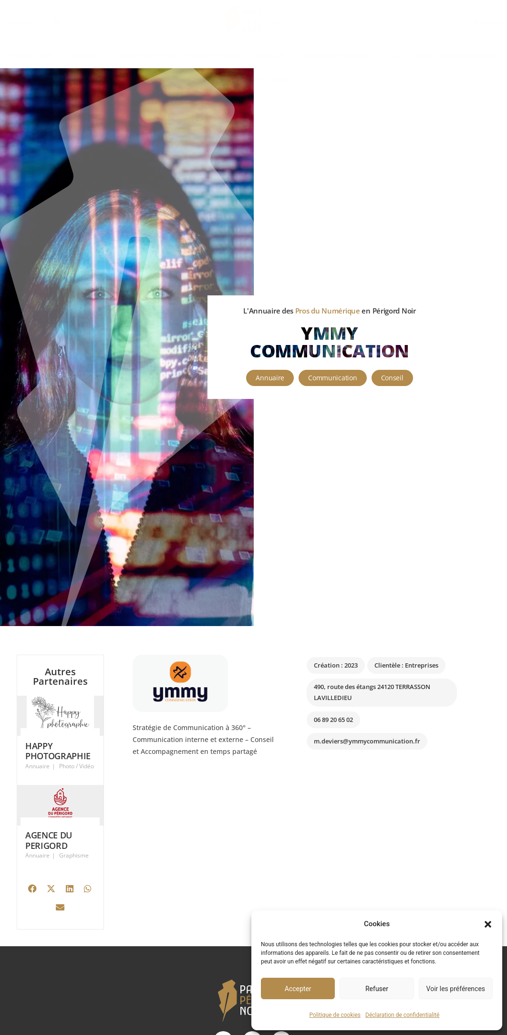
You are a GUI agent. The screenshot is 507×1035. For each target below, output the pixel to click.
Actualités (83, 55)
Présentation (31, 55)
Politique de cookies (335, 1015)
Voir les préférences (456, 989)
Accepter (298, 989)
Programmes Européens (336, 55)
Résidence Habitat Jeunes (254, 80)
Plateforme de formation (455, 55)
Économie (270, 55)
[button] (488, 924)
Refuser (376, 989)
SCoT (394, 55)
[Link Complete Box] (60, 740)
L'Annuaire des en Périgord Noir (329, 310)
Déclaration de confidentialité (402, 1015)
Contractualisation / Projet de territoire (177, 55)
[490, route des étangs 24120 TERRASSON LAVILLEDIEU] (386, 833)
